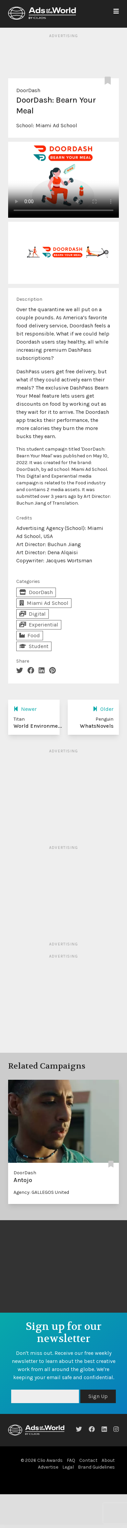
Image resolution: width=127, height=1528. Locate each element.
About (108, 1460)
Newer (25, 709)
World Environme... (38, 726)
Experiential (38, 624)
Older (103, 709)
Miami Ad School (56, 125)
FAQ (71, 1460)
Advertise (48, 1467)
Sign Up (98, 1396)
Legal (68, 1467)
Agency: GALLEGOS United (41, 1192)
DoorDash (28, 90)
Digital (32, 614)
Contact (88, 1460)
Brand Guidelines (96, 1467)
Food (29, 635)
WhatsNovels (96, 726)
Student (33, 646)
